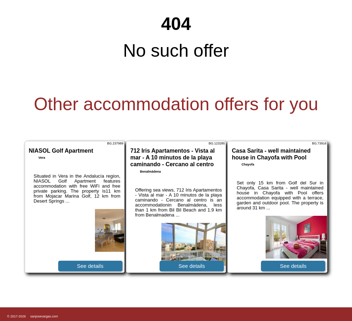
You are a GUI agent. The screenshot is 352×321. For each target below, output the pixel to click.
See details (90, 266)
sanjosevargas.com (44, 316)
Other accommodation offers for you (176, 104)
